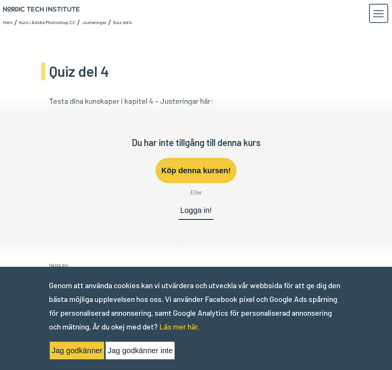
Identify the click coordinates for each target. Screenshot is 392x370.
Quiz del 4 (122, 22)
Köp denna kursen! (195, 170)
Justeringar (94, 22)
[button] (378, 14)
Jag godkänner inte (140, 350)
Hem (8, 22)
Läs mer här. (179, 326)
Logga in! (196, 210)
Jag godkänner (77, 350)
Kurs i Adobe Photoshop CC (47, 22)
